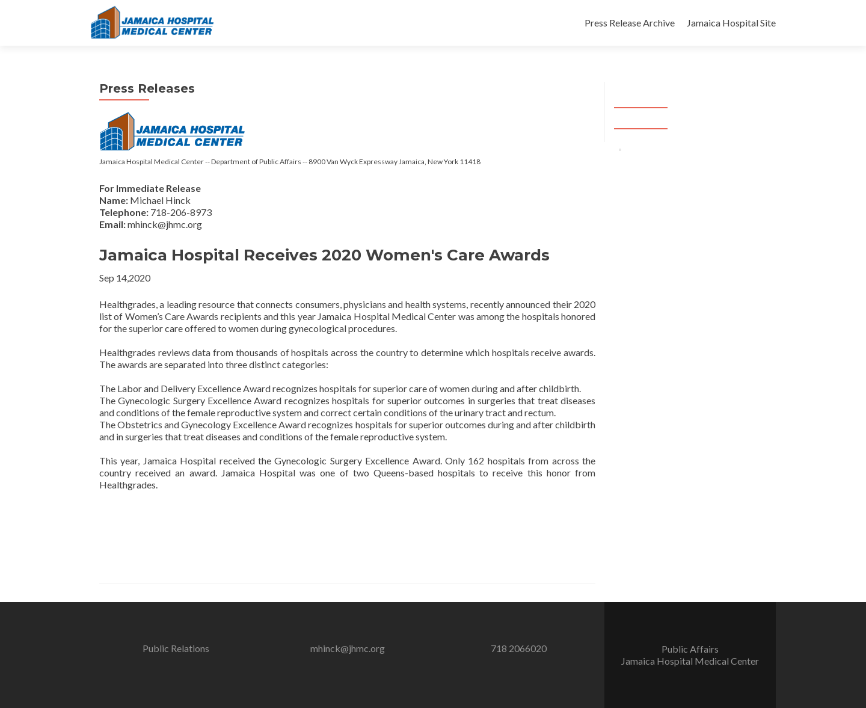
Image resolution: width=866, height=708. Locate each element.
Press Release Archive (630, 22)
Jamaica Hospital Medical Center (690, 660)
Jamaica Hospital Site (731, 22)
